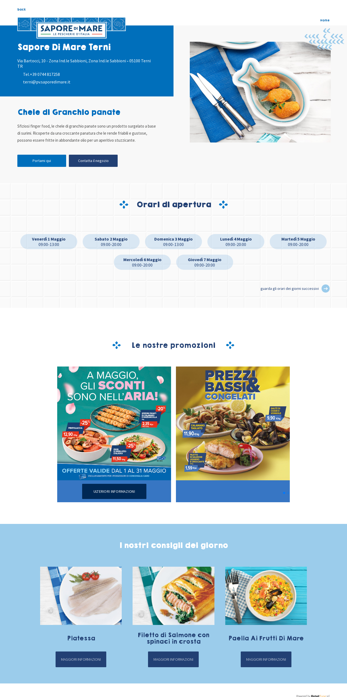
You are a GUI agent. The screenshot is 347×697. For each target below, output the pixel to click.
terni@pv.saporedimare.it (46, 82)
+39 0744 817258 (45, 74)
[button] (326, 288)
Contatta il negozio (93, 160)
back (21, 9)
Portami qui (42, 160)
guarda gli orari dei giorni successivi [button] (290, 288)
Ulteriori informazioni (114, 491)
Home (325, 20)
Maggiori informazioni (81, 659)
